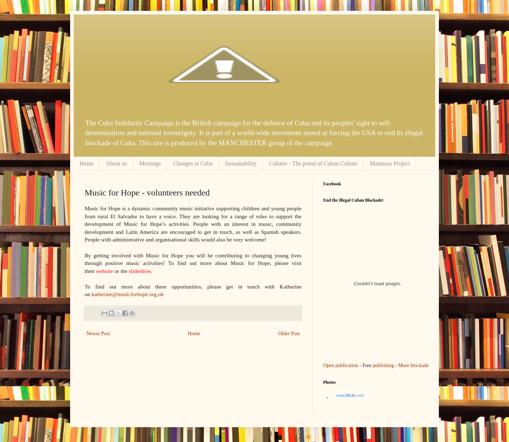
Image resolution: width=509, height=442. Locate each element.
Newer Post (98, 333)
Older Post (289, 333)
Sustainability (241, 163)
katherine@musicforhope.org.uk (127, 294)
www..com (350, 395)
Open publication (340, 365)
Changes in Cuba (193, 163)
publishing (383, 365)
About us (116, 163)
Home (87, 163)
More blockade (413, 365)
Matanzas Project (390, 163)
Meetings (150, 163)
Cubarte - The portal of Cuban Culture (313, 163)
